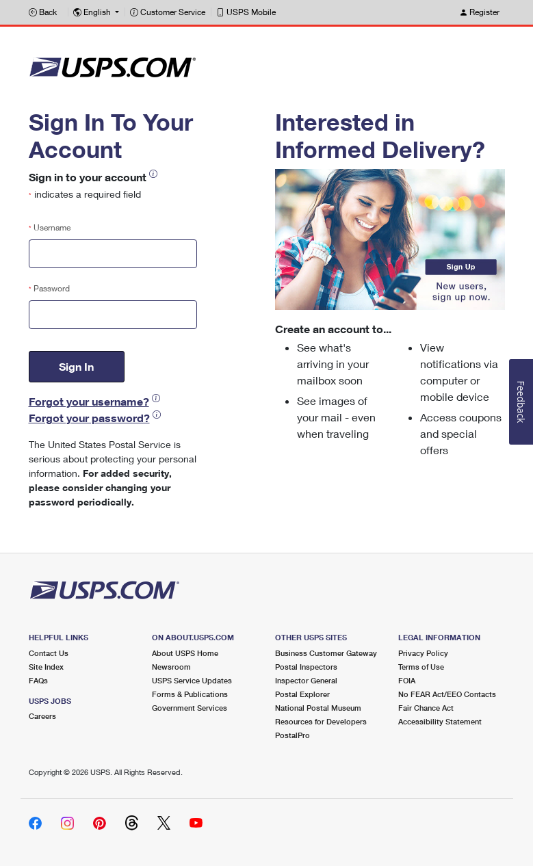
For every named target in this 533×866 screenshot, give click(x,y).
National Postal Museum (318, 707)
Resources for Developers (321, 721)
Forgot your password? (89, 417)
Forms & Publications (190, 694)
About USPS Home (185, 652)
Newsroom (171, 666)
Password (49, 288)
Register (479, 12)
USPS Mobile (246, 12)
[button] (96, 12)
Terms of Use (421, 666)
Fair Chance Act (426, 707)
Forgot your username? (89, 401)
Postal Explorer (302, 694)
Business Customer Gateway (326, 652)
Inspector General (306, 680)
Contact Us (48, 652)
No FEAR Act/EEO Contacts (447, 694)
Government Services (189, 707)
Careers (42, 715)
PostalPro (292, 735)
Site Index (46, 666)
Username (49, 227)
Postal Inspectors (306, 666)
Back (43, 12)
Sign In (76, 366)
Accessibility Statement (440, 721)
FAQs (38, 680)
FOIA (406, 680)
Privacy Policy (423, 652)
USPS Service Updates (192, 680)
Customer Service (167, 12)
